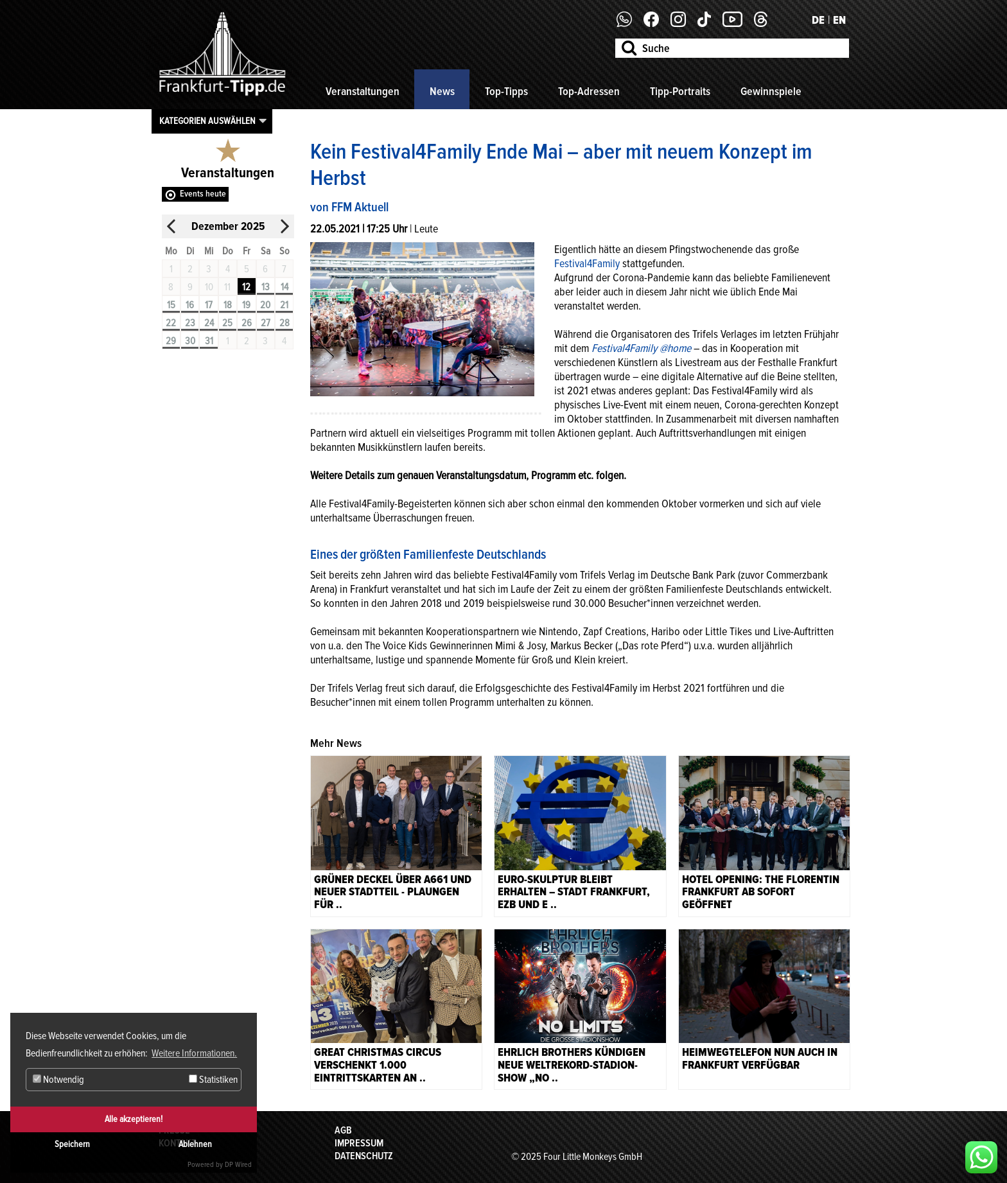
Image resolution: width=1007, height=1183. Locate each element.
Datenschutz (364, 1156)
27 (265, 323)
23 (190, 323)
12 (246, 287)
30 (190, 341)
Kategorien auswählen (207, 121)
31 (209, 341)
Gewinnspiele (770, 91)
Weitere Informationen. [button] (194, 1053)
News (442, 91)
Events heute (203, 193)
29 (171, 341)
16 (190, 305)
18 (227, 305)
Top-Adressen (589, 91)
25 (227, 323)
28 (284, 323)
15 (171, 305)
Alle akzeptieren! (133, 1119)
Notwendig (58, 1079)
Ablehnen (195, 1144)
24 (209, 323)
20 (265, 305)
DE (818, 20)
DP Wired (238, 1165)
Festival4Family (587, 263)
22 (171, 323)
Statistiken (213, 1079)
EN (839, 20)
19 (246, 305)
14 (284, 287)
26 (246, 323)
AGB (343, 1130)
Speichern (72, 1144)
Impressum (359, 1143)
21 (284, 305)
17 (209, 305)
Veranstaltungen (362, 91)
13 (265, 287)
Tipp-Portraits (680, 91)
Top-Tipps (506, 91)
